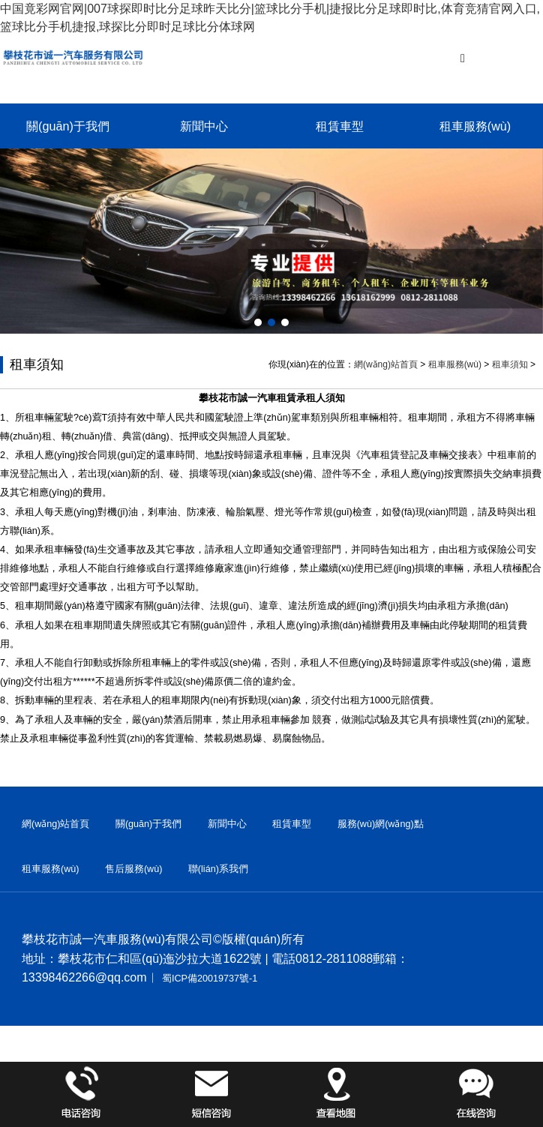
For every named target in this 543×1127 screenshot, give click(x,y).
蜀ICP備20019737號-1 (209, 978)
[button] (258, 322)
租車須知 (510, 364)
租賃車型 (340, 126)
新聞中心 (204, 126)
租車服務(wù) (475, 126)
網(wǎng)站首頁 (386, 364)
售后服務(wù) (134, 869)
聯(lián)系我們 (218, 869)
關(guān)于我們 (68, 126)
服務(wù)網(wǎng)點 (381, 824)
